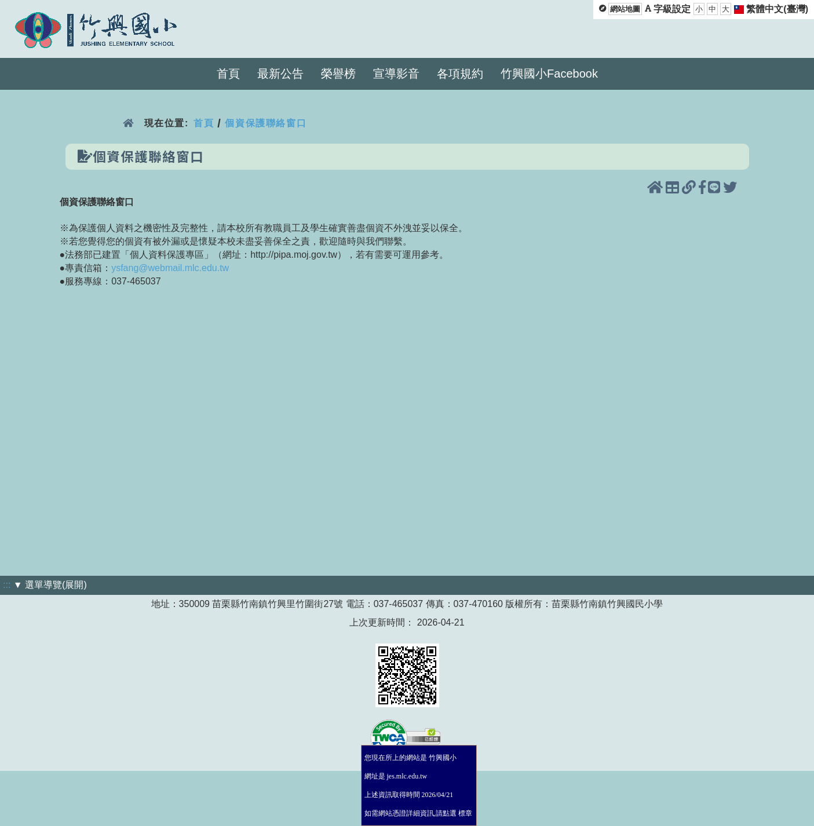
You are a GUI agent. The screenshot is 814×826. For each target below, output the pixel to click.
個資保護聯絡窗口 (265, 123)
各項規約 (460, 73)
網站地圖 (625, 9)
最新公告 (280, 73)
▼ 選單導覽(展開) (50, 585)
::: (6, 585)
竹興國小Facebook (549, 73)
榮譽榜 (338, 73)
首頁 (228, 73)
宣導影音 (396, 73)
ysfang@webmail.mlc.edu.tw (170, 268)
